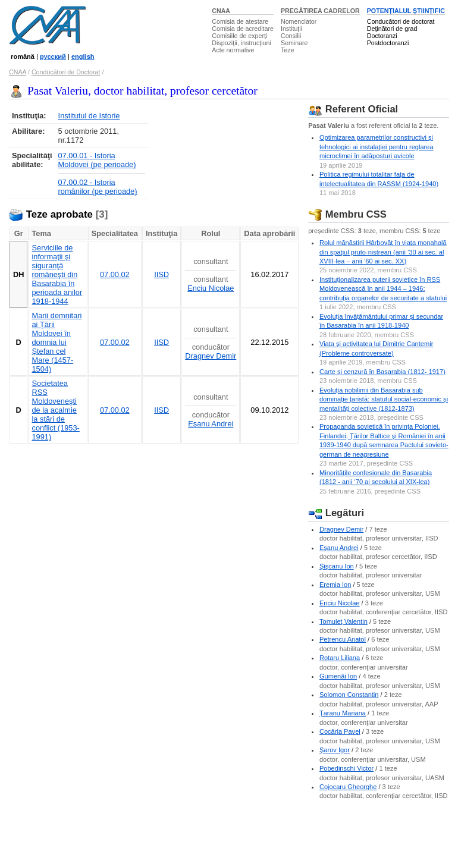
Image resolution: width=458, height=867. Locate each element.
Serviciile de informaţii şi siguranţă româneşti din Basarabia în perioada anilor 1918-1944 (57, 274)
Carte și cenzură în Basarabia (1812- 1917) (382, 371)
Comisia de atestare (240, 21)
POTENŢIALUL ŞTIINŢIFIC (406, 10)
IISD (161, 274)
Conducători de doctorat (401, 21)
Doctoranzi (382, 35)
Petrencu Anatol (342, 639)
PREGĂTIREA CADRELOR (320, 10)
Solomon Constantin (348, 694)
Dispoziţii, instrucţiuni (241, 42)
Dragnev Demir (210, 355)
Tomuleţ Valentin (343, 621)
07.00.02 (115, 274)
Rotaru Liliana (339, 657)
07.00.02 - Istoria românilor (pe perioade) (97, 187)
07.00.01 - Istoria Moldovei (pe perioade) (97, 160)
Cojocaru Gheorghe (348, 786)
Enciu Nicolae (210, 288)
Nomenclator (298, 21)
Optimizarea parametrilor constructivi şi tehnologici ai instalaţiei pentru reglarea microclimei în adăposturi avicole (376, 146)
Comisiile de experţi (239, 35)
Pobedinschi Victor (346, 768)
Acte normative (233, 50)
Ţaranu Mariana (342, 713)
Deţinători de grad (392, 28)
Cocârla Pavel (339, 731)
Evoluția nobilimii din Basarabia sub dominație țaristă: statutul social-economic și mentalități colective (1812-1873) (383, 399)
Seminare (294, 42)
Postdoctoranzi (388, 42)
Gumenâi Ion (338, 676)
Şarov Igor (334, 749)
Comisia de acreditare (243, 28)
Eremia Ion (335, 584)
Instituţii (291, 28)
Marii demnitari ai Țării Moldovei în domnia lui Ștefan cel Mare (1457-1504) (56, 342)
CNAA (221, 10)
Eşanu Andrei (210, 423)
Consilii (291, 35)
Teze (287, 50)
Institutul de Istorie (89, 115)
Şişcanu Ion (336, 566)
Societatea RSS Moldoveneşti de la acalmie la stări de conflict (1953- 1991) (55, 410)
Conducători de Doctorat (66, 72)
